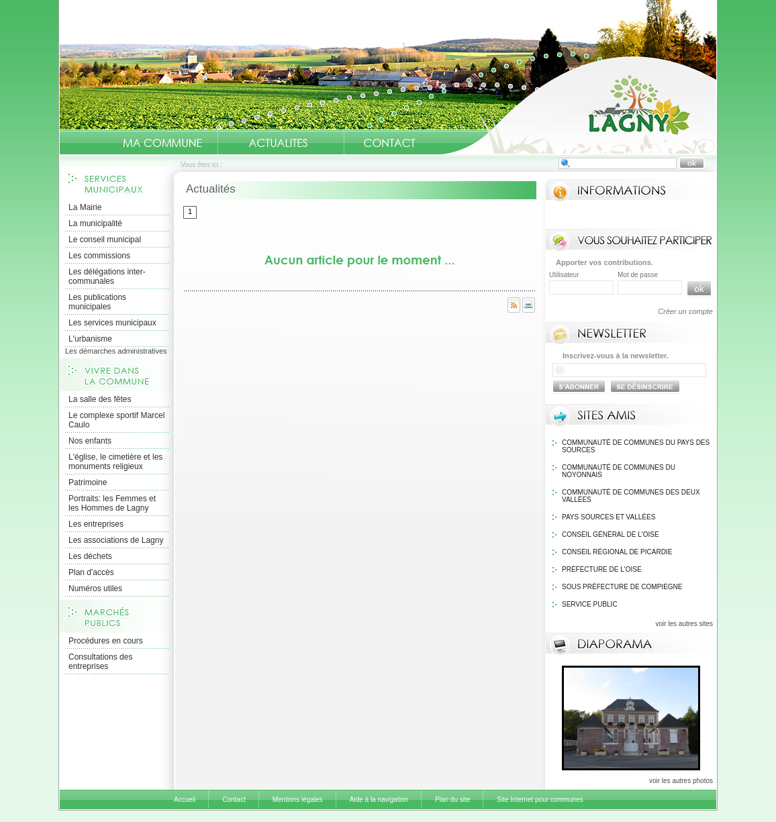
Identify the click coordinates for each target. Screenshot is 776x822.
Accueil (578, 104)
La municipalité (95, 223)
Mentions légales (298, 799)
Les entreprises (96, 524)
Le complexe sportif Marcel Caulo (116, 420)
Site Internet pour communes (540, 799)
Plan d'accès (91, 572)
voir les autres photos (681, 780)
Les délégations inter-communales (107, 276)
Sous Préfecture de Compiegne (622, 586)
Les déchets (90, 556)
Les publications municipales (97, 302)
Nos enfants (89, 441)
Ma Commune (162, 143)
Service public (590, 604)
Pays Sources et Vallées (608, 517)
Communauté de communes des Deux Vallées (631, 496)
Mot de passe (638, 274)
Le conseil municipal (104, 239)
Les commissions (99, 255)
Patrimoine (87, 482)
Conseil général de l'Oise (610, 534)
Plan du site (452, 799)
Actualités (278, 143)
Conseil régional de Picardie (617, 552)
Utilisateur (564, 274)
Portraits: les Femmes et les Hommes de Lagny (112, 503)
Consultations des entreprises (100, 661)
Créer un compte (685, 311)
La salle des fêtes (99, 399)
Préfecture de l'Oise (602, 569)
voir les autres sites (684, 623)
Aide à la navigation (379, 799)
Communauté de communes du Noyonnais (618, 471)
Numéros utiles (95, 588)
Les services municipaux (112, 322)
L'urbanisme (90, 339)
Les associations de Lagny (115, 540)
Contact (389, 143)
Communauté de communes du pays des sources (636, 446)
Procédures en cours (105, 641)
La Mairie (84, 207)
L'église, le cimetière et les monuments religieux (115, 461)
